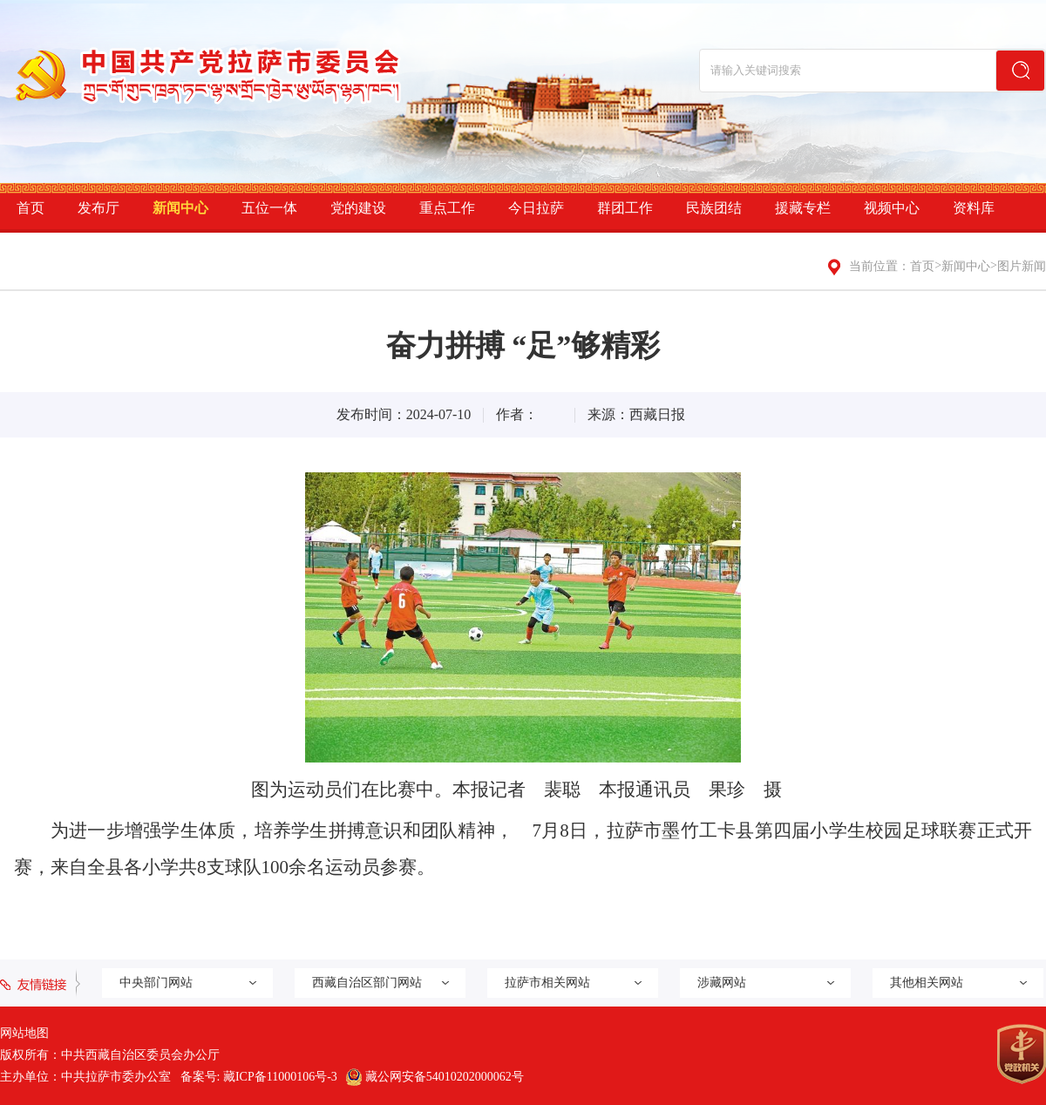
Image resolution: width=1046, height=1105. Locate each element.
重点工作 (447, 207)
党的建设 (358, 207)
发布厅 (98, 207)
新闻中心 (180, 207)
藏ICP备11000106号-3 (280, 1076)
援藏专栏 (803, 207)
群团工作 (625, 207)
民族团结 (714, 207)
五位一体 (269, 207)
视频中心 (892, 207)
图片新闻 (1021, 266)
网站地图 (24, 1033)
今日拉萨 (536, 207)
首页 (30, 207)
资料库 (974, 207)
